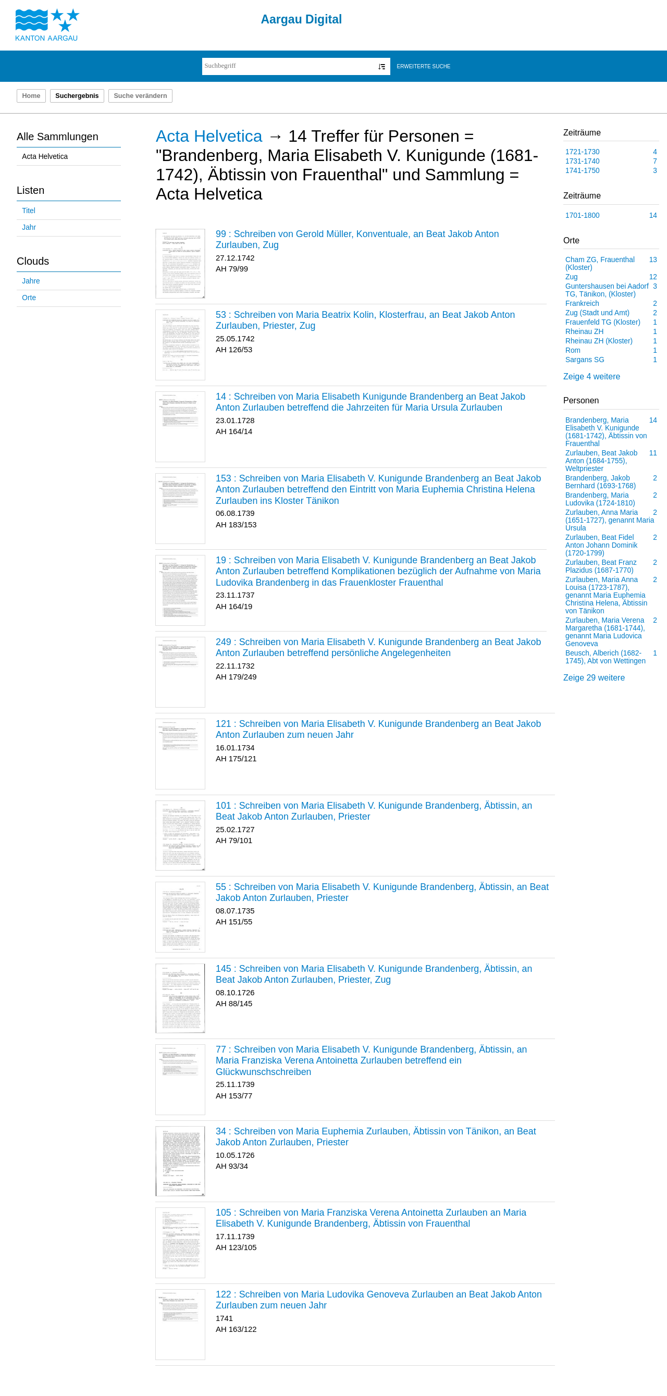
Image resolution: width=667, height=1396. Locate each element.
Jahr (29, 227)
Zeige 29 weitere (594, 677)
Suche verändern (140, 96)
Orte (29, 298)
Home (31, 96)
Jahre (31, 281)
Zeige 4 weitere (591, 376)
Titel (28, 211)
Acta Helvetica (45, 156)
